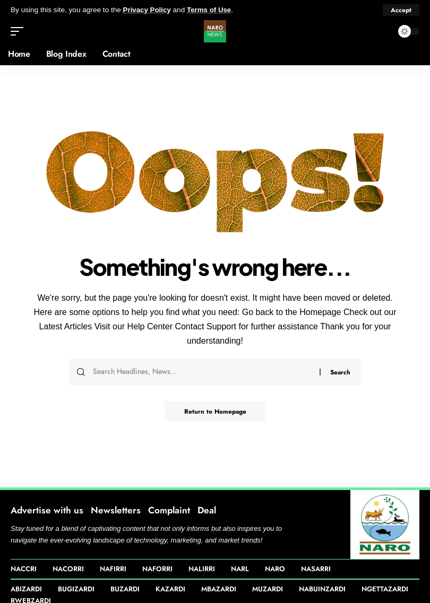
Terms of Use (210, 10)
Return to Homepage (215, 411)
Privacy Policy (147, 10)
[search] (382, 30)
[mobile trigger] (20, 31)
